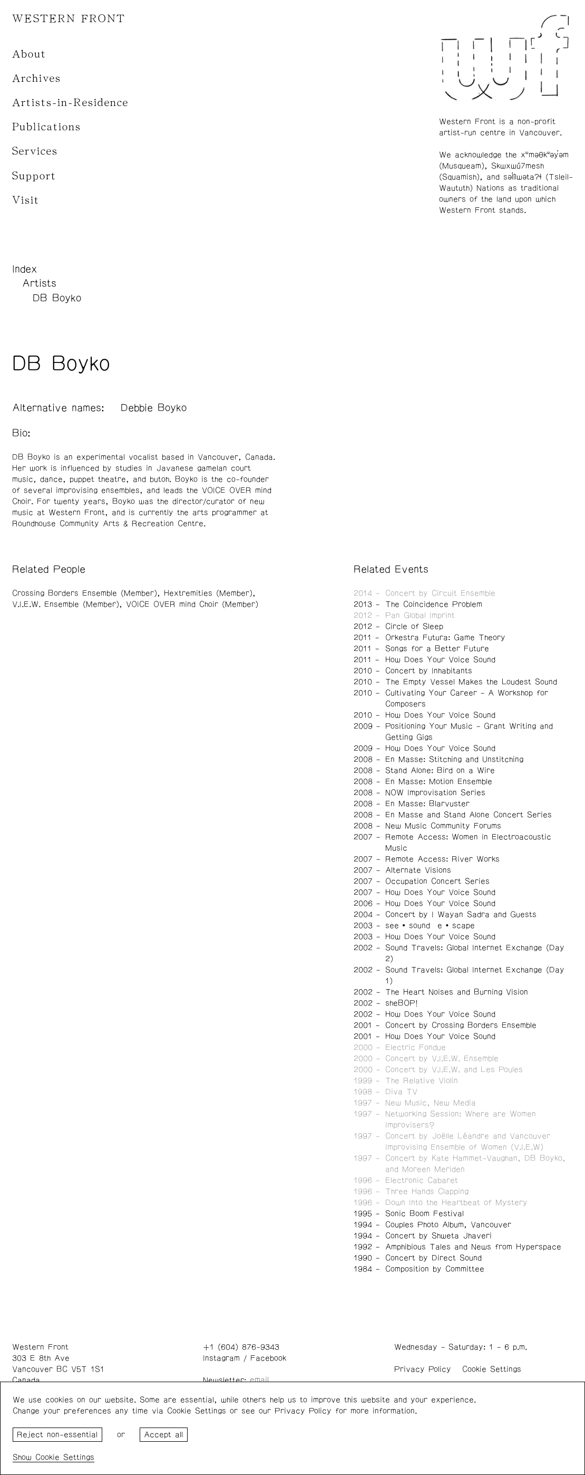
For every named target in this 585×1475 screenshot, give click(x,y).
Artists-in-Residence (70, 102)
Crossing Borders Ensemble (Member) (84, 593)
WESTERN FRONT (68, 18)
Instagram (221, 1358)
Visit (26, 200)
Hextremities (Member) (208, 593)
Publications (46, 126)
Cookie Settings (491, 1369)
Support (34, 175)
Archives (36, 78)
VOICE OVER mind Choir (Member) (192, 604)
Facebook (268, 1358)
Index (24, 269)
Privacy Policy (422, 1369)
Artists (39, 283)
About (29, 54)
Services (35, 151)
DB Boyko (57, 298)
